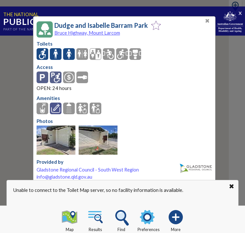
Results (95, 219)
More (175, 219)
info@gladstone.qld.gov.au (64, 177)
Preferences (149, 219)
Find (121, 219)
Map (69, 219)
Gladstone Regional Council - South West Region (88, 169)
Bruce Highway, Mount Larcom (87, 33)
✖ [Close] (207, 20)
